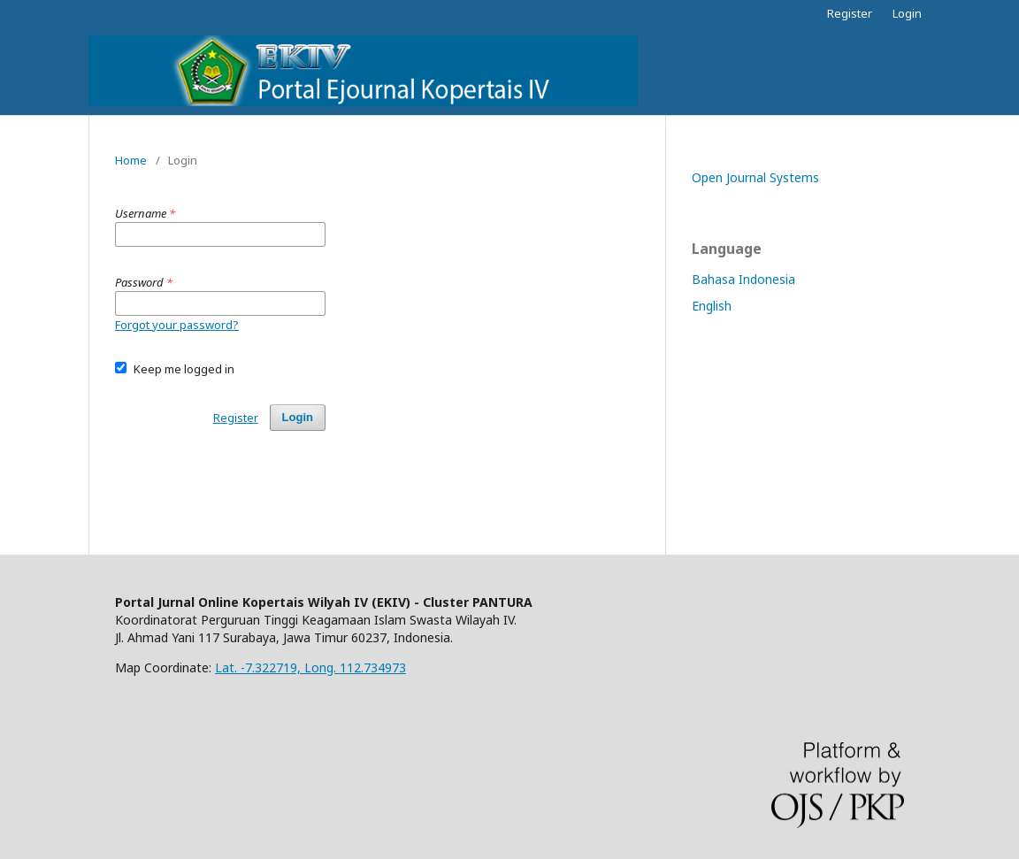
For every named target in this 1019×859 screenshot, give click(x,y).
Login (907, 13)
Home (131, 160)
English (712, 305)
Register (849, 13)
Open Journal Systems (755, 177)
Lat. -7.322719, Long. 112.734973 (310, 667)
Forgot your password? (177, 325)
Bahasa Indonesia (743, 279)
